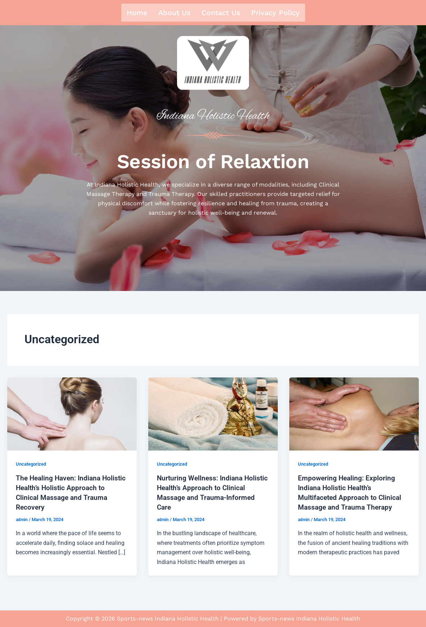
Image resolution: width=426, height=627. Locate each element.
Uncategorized (32, 466)
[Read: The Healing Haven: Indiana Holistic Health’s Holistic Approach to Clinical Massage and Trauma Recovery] (72, 415)
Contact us (220, 12)
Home (137, 12)
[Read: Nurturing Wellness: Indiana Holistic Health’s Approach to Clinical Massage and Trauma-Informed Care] (213, 415)
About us (174, 12)
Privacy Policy (275, 12)
